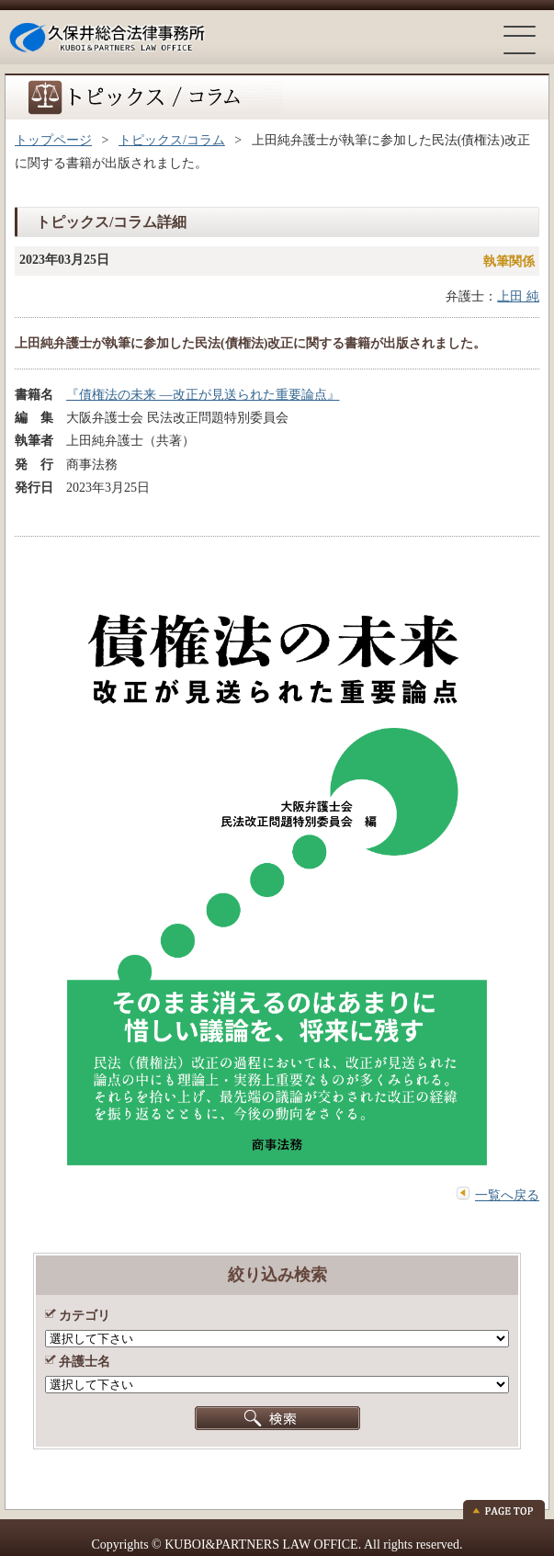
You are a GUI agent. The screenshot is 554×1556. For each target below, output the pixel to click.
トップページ (53, 140)
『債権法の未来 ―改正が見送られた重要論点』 (203, 395)
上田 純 (518, 296)
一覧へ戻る (507, 1195)
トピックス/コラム (172, 140)
